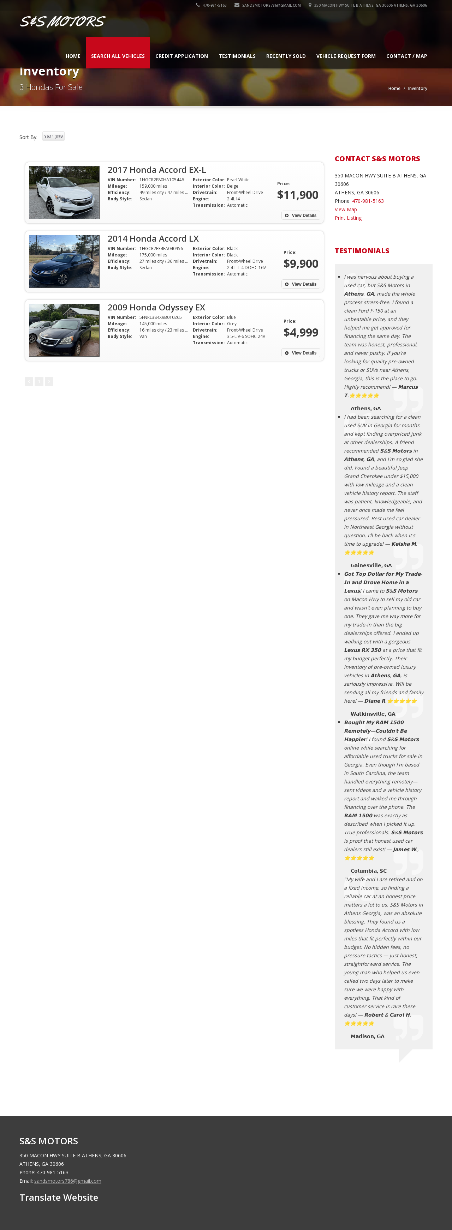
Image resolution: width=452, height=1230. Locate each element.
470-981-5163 (211, 5)
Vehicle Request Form (346, 56)
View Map (346, 209)
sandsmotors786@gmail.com (268, 5)
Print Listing (348, 217)
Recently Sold (286, 56)
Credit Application (181, 56)
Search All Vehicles (118, 56)
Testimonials (237, 56)
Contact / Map (406, 56)
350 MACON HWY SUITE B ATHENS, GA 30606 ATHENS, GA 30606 (368, 5)
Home (73, 56)
